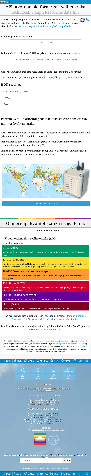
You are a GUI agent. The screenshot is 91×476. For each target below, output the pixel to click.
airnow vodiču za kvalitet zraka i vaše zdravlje (54, 319)
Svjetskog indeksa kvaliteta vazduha (67, 344)
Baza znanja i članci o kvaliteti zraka (44, 400)
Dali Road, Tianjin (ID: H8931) (16, 91)
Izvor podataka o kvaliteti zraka (44, 413)
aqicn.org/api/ (49, 77)
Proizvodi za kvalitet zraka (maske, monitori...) (44, 419)
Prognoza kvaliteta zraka (44, 417)
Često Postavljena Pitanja (43, 408)
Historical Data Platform (44, 423)
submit (66, 460)
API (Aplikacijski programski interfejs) (44, 421)
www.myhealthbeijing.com (47, 329)
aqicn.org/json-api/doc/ (68, 77)
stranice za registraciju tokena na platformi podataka (45, 26)
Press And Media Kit (44, 390)
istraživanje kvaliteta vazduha (43, 395)
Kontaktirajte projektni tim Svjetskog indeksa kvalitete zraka (44, 388)
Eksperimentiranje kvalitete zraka (44, 402)
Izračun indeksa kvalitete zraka (44, 415)
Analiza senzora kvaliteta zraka (44, 404)
